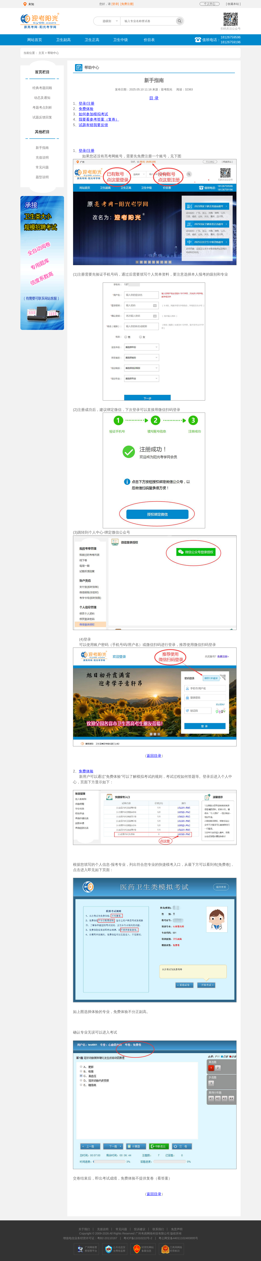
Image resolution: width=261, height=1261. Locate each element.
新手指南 (42, 147)
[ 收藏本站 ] (233, 4)
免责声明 (176, 1229)
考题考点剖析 (42, 107)
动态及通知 (42, 97)
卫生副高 (63, 40)
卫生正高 (92, 40)
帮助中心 (53, 53)
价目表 (149, 40)
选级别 (107, 21)
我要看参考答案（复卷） (99, 119)
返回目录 (154, 756)
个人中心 (209, 4)
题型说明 (42, 177)
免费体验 (86, 109)
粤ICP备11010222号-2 (138, 1238)
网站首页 (34, 40)
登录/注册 (86, 103)
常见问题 (42, 167)
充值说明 (42, 157)
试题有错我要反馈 (93, 125)
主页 (42, 53)
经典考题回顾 (42, 88)
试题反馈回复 (42, 117)
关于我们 (84, 1229)
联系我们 (158, 1229)
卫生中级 (120, 40)
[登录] (115, 4)
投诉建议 (139, 1229)
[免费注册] (127, 4)
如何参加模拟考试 (93, 114)
